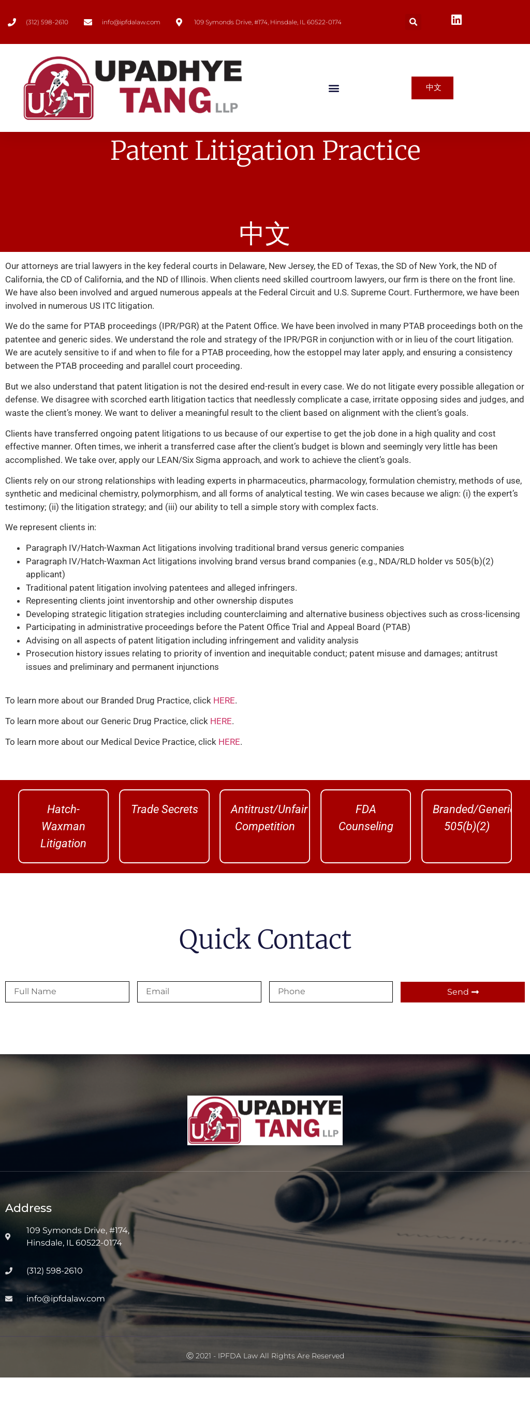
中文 (265, 279)
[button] (413, 22)
